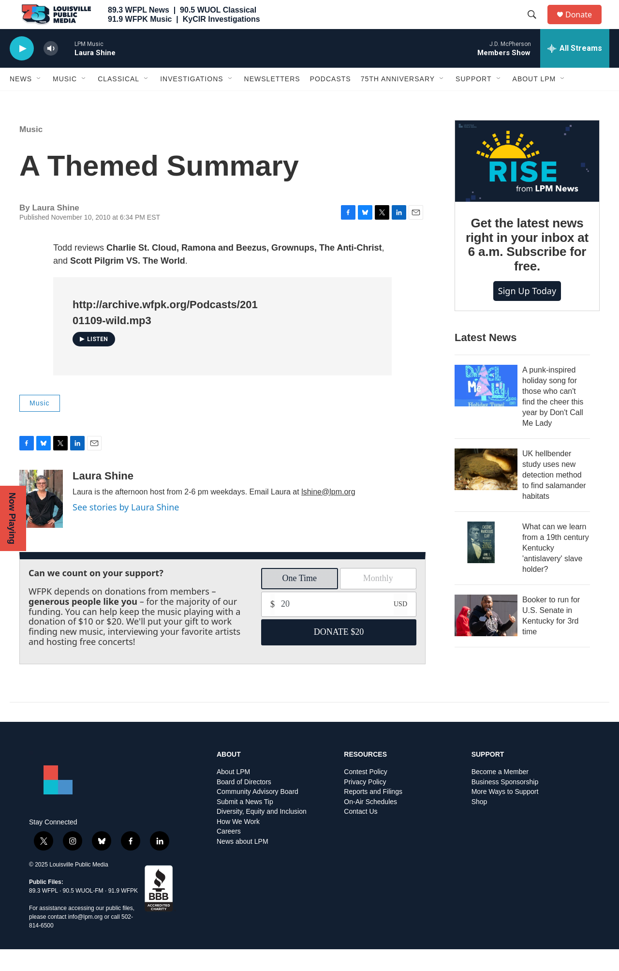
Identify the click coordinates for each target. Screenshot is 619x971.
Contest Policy (365, 793)
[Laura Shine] (41, 521)
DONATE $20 (339, 653)
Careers (229, 853)
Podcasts (330, 101)
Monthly (378, 600)
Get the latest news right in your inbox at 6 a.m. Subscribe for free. (527, 267)
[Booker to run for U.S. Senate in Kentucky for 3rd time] (486, 637)
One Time (299, 600)
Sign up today (527, 312)
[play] (21, 70)
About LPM (534, 101)
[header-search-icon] (536, 25)
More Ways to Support (505, 813)
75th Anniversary (398, 101)
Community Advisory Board (257, 813)
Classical (118, 101)
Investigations (191, 101)
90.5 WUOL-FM (83, 912)
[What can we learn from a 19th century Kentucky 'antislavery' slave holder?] (486, 564)
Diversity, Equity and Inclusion (262, 833)
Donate (585, 25)
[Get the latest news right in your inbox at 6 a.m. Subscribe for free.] (527, 183)
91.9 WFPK (123, 912)
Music (65, 101)
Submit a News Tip (245, 823)
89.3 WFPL (43, 912)
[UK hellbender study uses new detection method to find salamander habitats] (486, 491)
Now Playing (12, 518)
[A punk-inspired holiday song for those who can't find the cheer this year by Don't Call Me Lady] (486, 407)
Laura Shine (103, 498)
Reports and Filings (373, 813)
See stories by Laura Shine (126, 529)
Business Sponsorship (505, 803)
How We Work (238, 843)
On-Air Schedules (370, 823)
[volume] (51, 70)
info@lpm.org (85, 938)
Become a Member (500, 793)
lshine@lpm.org (328, 513)
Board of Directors (244, 803)
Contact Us (360, 833)
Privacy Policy (365, 803)
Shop (479, 823)
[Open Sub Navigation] (39, 101)
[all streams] (574, 70)
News (21, 101)
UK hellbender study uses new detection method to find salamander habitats (554, 496)
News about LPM (242, 863)
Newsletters (272, 101)
